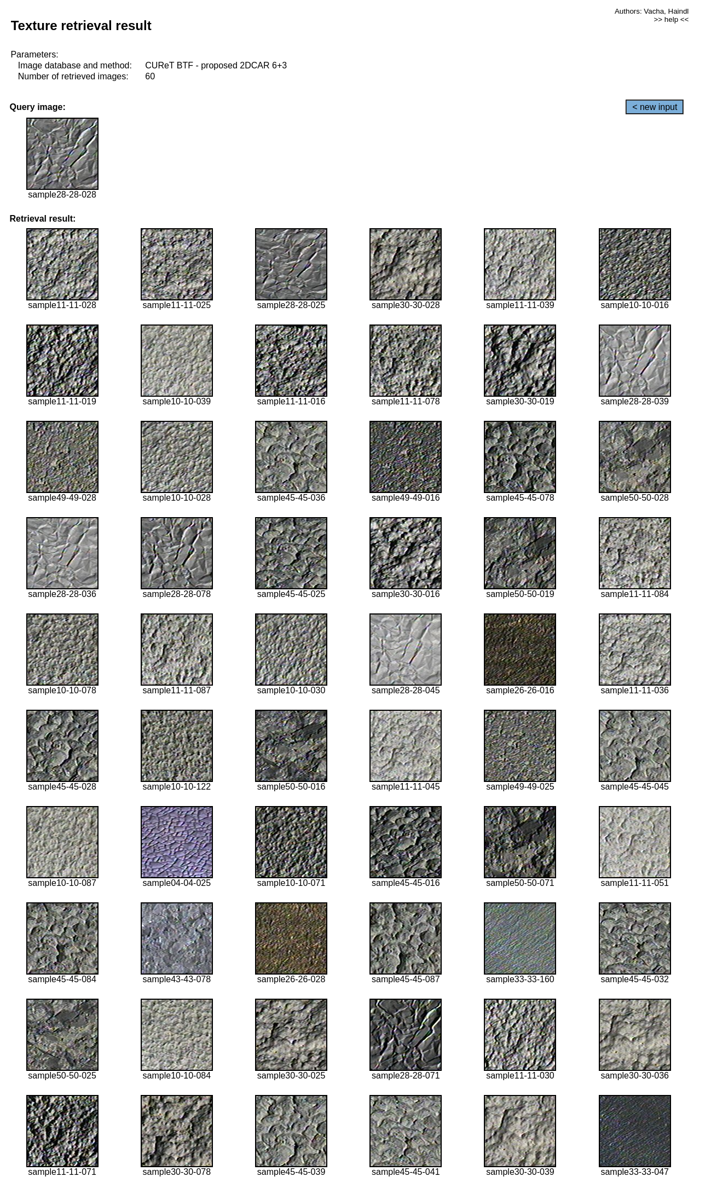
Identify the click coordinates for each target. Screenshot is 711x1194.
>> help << (671, 19)
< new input (654, 107)
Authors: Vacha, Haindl (652, 11)
